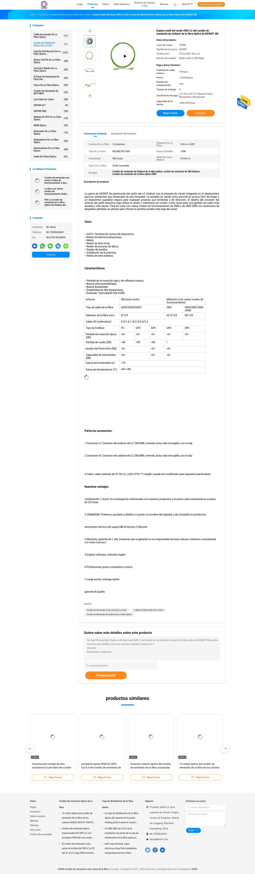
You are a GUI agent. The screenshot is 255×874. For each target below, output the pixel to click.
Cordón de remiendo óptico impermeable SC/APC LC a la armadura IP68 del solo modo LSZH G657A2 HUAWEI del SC (77, 833)
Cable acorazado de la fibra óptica (51, 35)
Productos (35, 811)
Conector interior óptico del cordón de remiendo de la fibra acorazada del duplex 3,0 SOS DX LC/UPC (150, 767)
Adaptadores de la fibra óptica (51, 141)
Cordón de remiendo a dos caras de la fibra (107, 610)
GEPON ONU (51, 111)
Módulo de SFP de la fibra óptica (51, 118)
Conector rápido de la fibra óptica (51, 69)
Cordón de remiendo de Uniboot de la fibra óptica (109, 614)
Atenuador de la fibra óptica (51, 132)
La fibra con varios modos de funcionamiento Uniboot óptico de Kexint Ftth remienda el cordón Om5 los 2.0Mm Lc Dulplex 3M (56, 191)
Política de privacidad (41, 834)
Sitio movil (35, 830)
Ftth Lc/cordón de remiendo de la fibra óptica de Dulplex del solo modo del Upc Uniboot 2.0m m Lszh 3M (55, 202)
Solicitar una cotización (211, 4)
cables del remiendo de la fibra (148, 610)
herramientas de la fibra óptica (51, 149)
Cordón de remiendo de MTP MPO (51, 92)
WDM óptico (51, 125)
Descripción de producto (123, 133)
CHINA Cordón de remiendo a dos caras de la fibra (83, 869)
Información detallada (95, 133)
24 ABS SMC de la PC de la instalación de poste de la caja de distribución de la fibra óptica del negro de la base (122, 833)
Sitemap (34, 825)
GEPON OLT (51, 105)
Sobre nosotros (37, 816)
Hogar (33, 807)
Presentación (106, 675)
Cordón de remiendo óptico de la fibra (51, 44)
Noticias (34, 820)
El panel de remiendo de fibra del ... (51, 78)
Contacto (50, 254)
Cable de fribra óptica (51, 156)
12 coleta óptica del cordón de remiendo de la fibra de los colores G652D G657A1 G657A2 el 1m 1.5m (78, 818)
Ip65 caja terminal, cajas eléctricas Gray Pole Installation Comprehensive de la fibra (121, 848)
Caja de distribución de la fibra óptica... (51, 52)
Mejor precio (170, 113)
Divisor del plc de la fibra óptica (51, 61)
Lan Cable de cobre (51, 99)
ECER (194, 869)
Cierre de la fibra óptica (51, 85)
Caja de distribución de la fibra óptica (117, 804)
